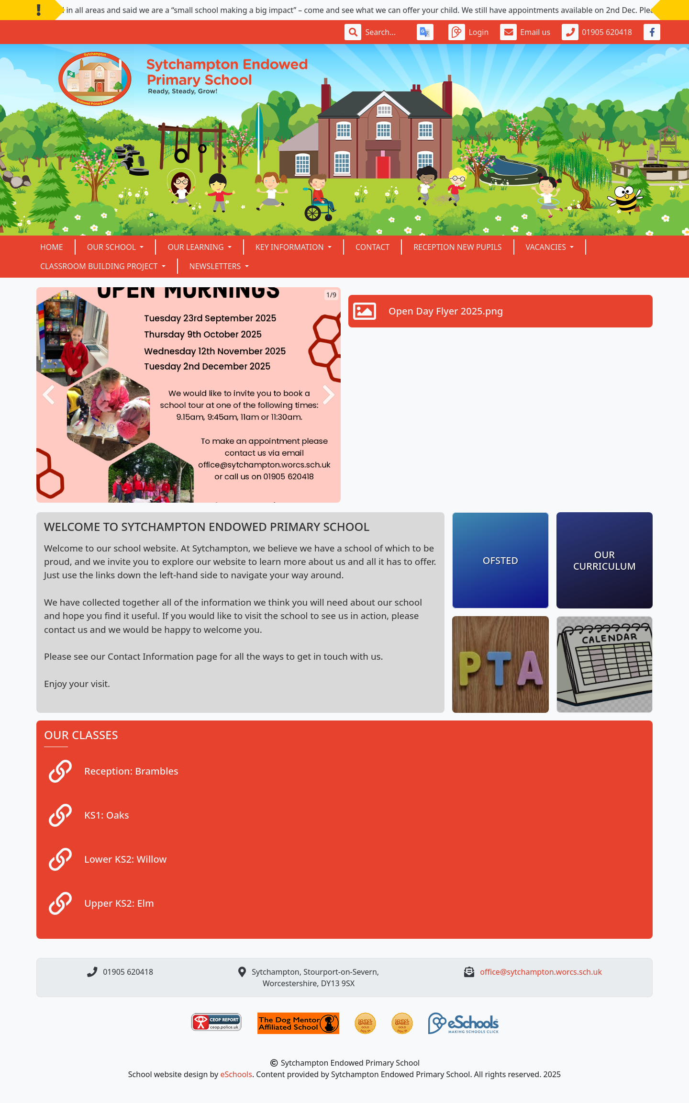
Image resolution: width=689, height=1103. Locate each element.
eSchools (236, 1074)
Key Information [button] (291, 247)
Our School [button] (112, 247)
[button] (48, 395)
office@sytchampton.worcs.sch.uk (541, 972)
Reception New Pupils (457, 247)
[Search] (385, 32)
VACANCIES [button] (547, 247)
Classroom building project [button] (99, 266)
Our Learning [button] (196, 247)
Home (51, 247)
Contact (372, 247)
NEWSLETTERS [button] (216, 266)
